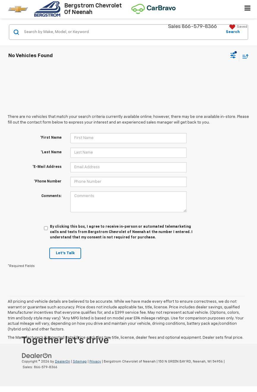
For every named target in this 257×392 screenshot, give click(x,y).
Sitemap (80, 361)
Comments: (51, 196)
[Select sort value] (244, 56)
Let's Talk (65, 253)
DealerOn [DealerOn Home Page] (62, 361)
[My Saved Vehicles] (237, 27)
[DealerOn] (37, 356)
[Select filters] (233, 56)
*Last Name (51, 152)
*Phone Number (48, 181)
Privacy (95, 361)
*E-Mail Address (47, 167)
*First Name (51, 138)
